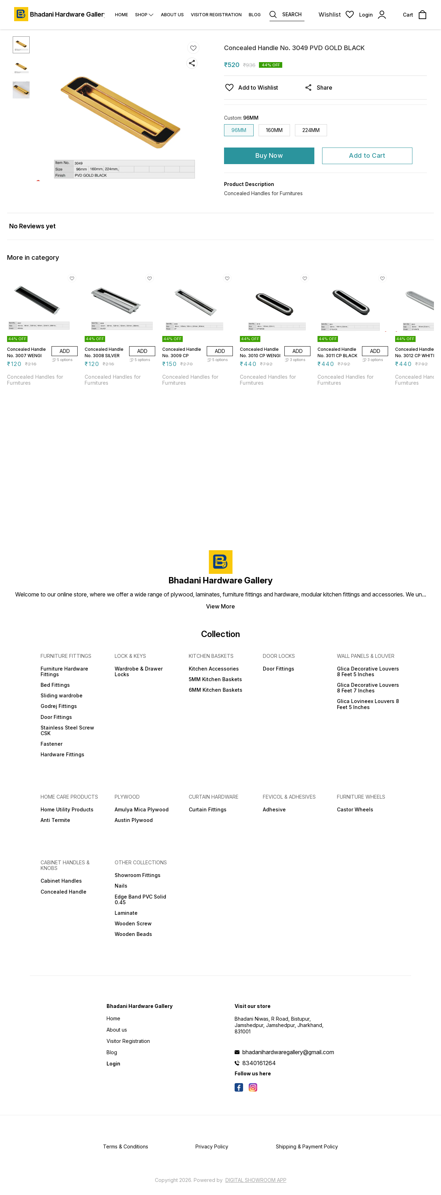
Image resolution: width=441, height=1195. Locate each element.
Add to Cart (367, 155)
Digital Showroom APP (255, 1180)
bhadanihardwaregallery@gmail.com (288, 1052)
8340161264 (259, 1063)
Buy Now (269, 155)
